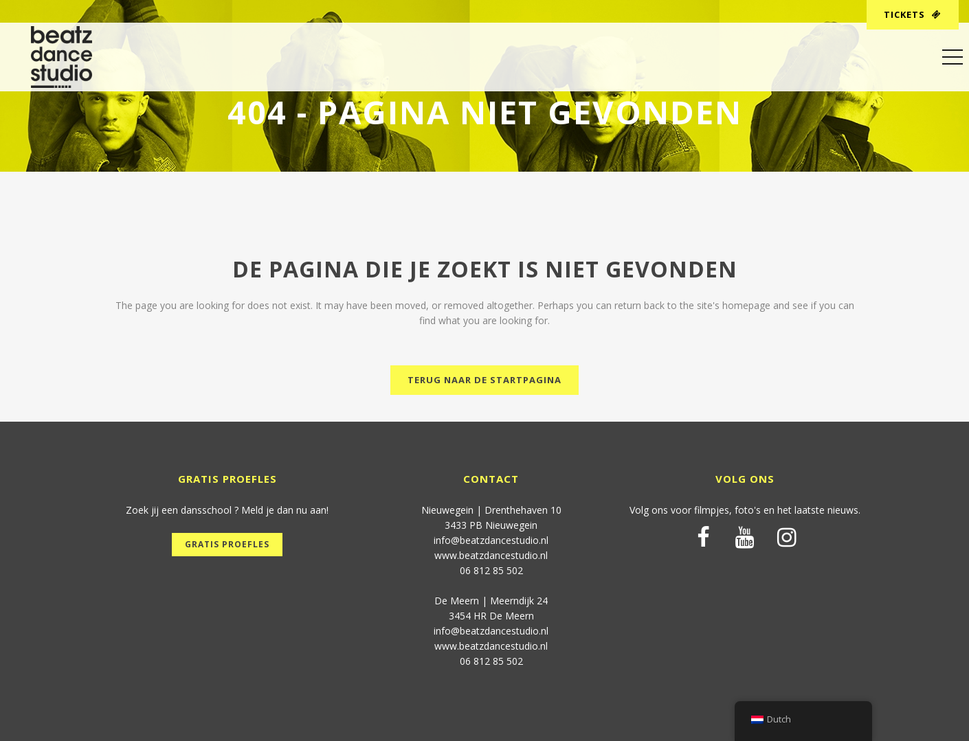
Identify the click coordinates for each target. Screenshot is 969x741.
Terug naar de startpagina (484, 380)
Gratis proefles (227, 544)
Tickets (913, 14)
